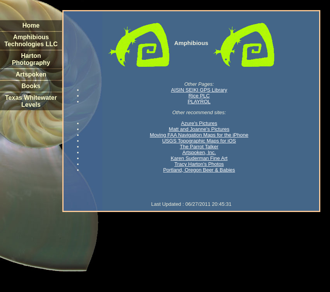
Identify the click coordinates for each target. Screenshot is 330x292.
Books (31, 86)
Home (31, 25)
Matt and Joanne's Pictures (199, 129)
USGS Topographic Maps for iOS (199, 141)
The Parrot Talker (199, 146)
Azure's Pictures (199, 123)
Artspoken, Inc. (199, 152)
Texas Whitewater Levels (31, 101)
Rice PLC (199, 96)
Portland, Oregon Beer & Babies (199, 170)
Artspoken (30, 74)
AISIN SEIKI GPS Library (199, 90)
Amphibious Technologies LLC (30, 40)
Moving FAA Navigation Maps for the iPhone (199, 135)
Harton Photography (31, 59)
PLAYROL (198, 101)
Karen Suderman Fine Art (199, 158)
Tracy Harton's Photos (199, 164)
